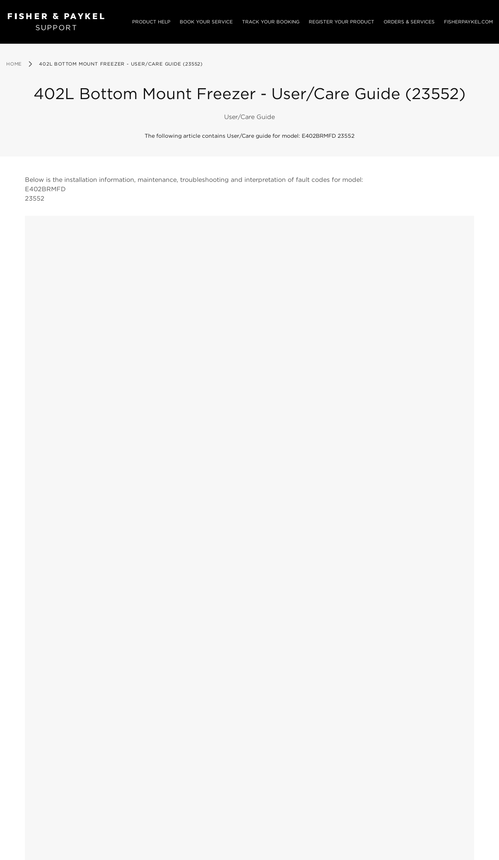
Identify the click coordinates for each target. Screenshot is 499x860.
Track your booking (270, 22)
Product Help (151, 22)
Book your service (206, 22)
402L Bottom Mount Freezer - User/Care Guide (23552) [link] (121, 64)
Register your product (341, 22)
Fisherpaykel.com (468, 22)
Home (14, 64)
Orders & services (409, 22)
